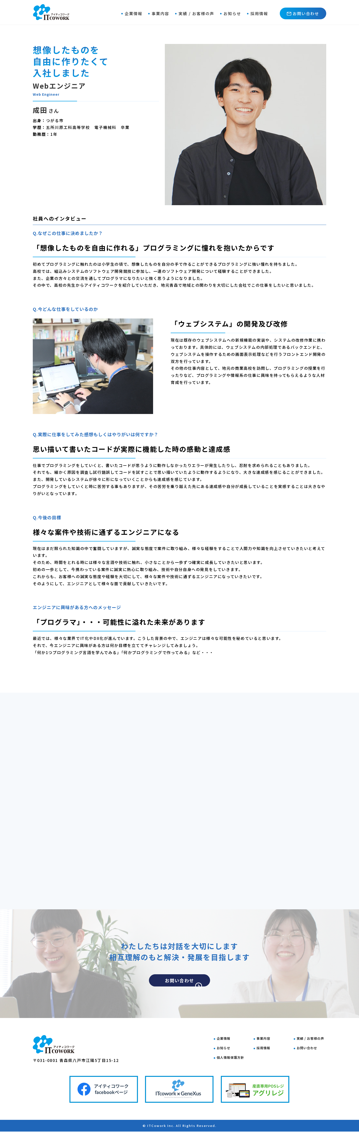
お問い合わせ (303, 13)
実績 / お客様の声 (196, 13)
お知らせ (232, 13)
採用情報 (259, 13)
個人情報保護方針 (234, 1057)
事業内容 (160, 13)
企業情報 (133, 13)
